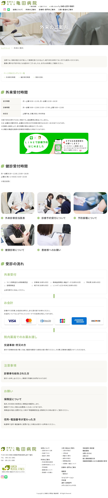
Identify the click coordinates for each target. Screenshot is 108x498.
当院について (18, 10)
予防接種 (44, 467)
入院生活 (65, 453)
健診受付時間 (26, 78)
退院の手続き (67, 458)
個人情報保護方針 (89, 459)
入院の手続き (67, 451)
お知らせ (85, 456)
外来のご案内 (31, 10)
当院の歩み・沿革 (47, 451)
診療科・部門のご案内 (47, 10)
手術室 (63, 480)
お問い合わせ (53, 6)
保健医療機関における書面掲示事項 (95, 461)
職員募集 (32, 6)
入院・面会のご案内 (65, 10)
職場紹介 (65, 474)
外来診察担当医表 (47, 462)
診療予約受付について (48, 465)
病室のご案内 (67, 456)
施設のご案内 (46, 456)
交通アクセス (42, 6)
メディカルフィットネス (68, 485)
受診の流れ (41, 78)
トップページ (5, 48)
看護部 (63, 471)
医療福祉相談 (67, 461)
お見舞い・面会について (69, 464)
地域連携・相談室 (88, 448)
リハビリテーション (67, 478)
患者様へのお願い (47, 472)
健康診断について (47, 470)
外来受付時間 (11, 78)
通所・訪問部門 (66, 483)
